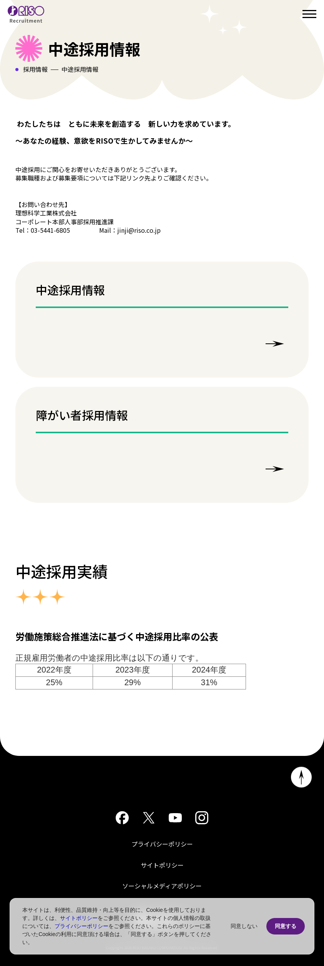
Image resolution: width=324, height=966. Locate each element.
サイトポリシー (162, 865)
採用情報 (35, 69)
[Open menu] (309, 14)
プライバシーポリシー (162, 843)
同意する (285, 926)
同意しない (244, 926)
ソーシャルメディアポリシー (162, 885)
